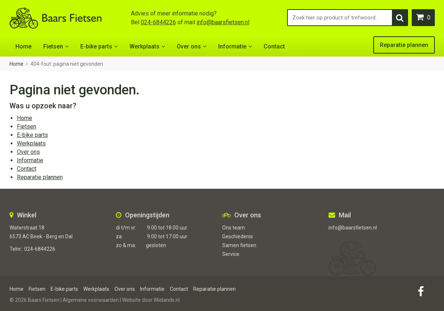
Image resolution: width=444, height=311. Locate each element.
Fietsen (53, 46)
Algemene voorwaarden (91, 300)
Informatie (232, 46)
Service (230, 254)
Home (23, 46)
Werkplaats (144, 46)
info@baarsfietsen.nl (223, 22)
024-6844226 (158, 22)
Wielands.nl (167, 300)
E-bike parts (96, 46)
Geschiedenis (237, 236)
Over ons (189, 46)
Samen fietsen (239, 245)
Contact (274, 46)
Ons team (233, 228)
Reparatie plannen (404, 44)
